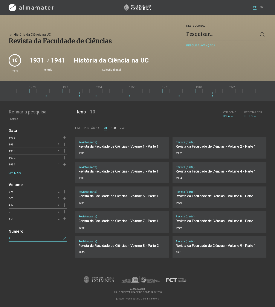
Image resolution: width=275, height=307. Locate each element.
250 (122, 128)
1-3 (11, 218)
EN (261, 7)
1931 (12, 164)
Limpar (13, 119)
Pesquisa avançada (200, 45)
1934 (12, 144)
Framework (153, 298)
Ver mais (15, 173)
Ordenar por (253, 112)
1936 (12, 137)
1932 (12, 157)
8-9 (11, 191)
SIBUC (139, 298)
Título (253, 114)
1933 (12, 151)
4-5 (11, 205)
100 (113, 128)
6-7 (11, 198)
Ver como (230, 112)
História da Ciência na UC (30, 35)
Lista (230, 114)
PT (255, 7)
